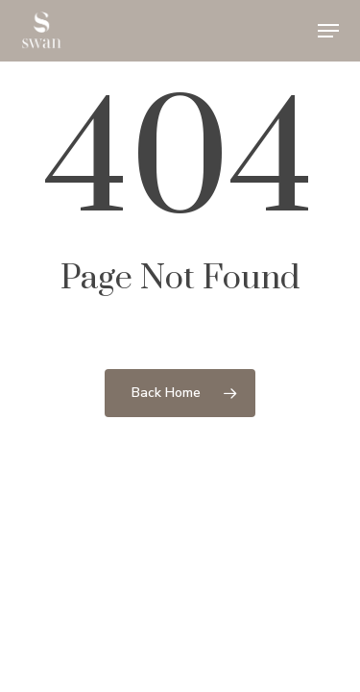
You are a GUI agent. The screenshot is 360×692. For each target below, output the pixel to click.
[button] (328, 30)
